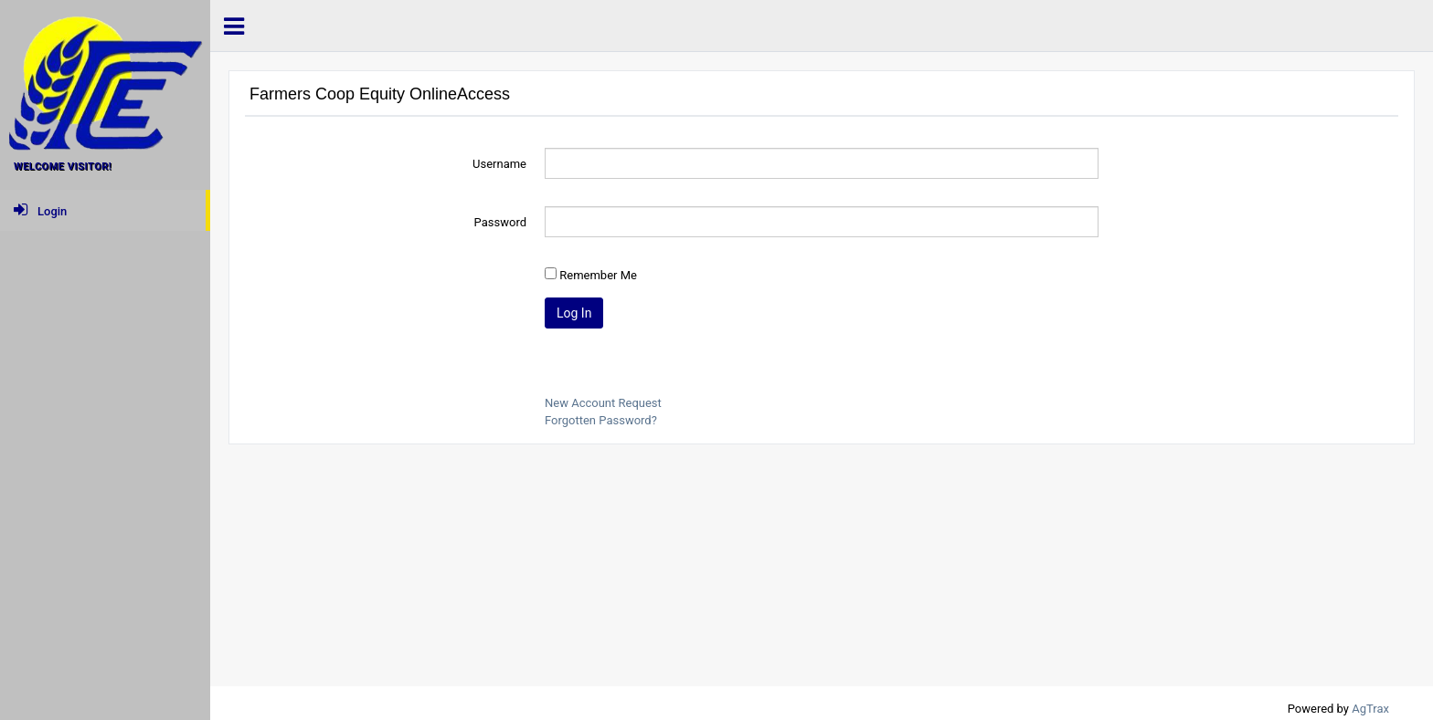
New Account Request (603, 403)
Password (500, 222)
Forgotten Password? (601, 420)
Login (40, 210)
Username (499, 164)
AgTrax (1370, 708)
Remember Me (598, 275)
